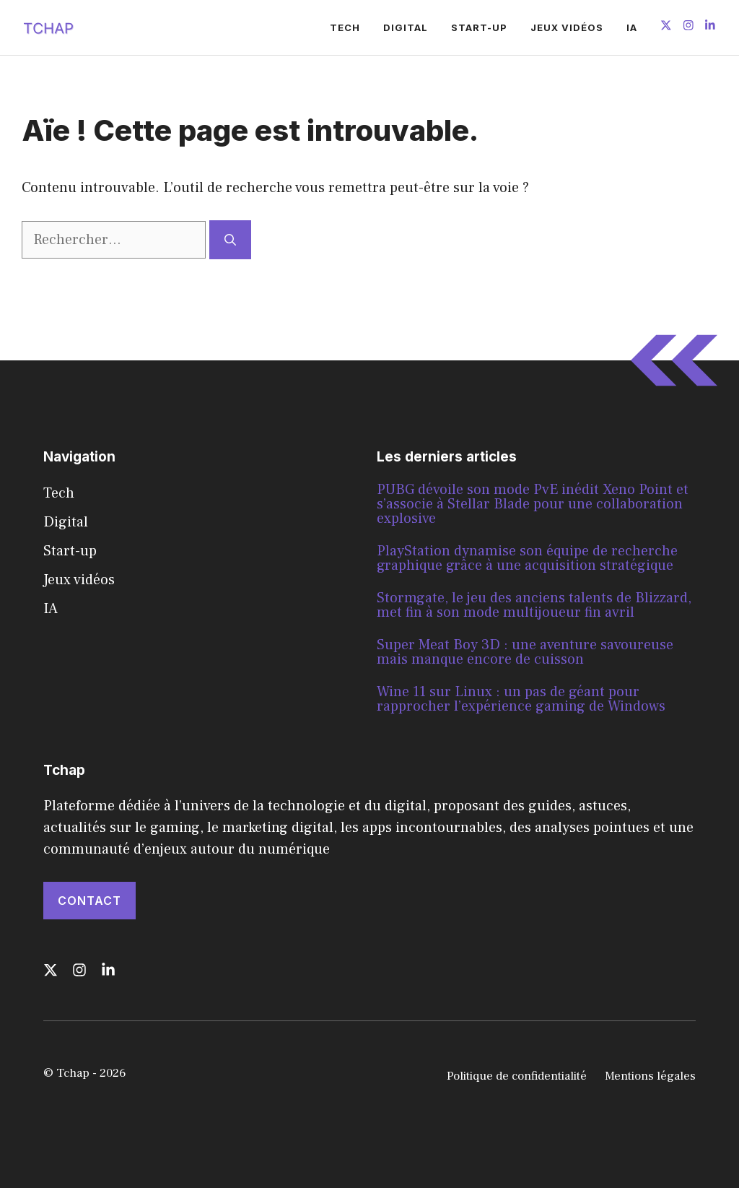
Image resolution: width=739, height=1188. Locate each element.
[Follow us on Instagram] (688, 27)
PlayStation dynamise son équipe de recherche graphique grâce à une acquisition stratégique (527, 558)
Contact (89, 900)
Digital (405, 27)
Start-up (479, 27)
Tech (345, 27)
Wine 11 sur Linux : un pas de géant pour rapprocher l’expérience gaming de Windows (521, 699)
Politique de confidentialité (517, 1076)
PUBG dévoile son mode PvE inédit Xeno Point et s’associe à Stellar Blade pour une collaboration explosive (532, 504)
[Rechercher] (230, 239)
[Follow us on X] (666, 27)
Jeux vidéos (566, 27)
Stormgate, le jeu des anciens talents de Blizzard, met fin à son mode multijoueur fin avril (534, 605)
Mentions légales (650, 1076)
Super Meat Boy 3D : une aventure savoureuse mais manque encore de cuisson (525, 652)
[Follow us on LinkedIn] (710, 27)
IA (631, 27)
